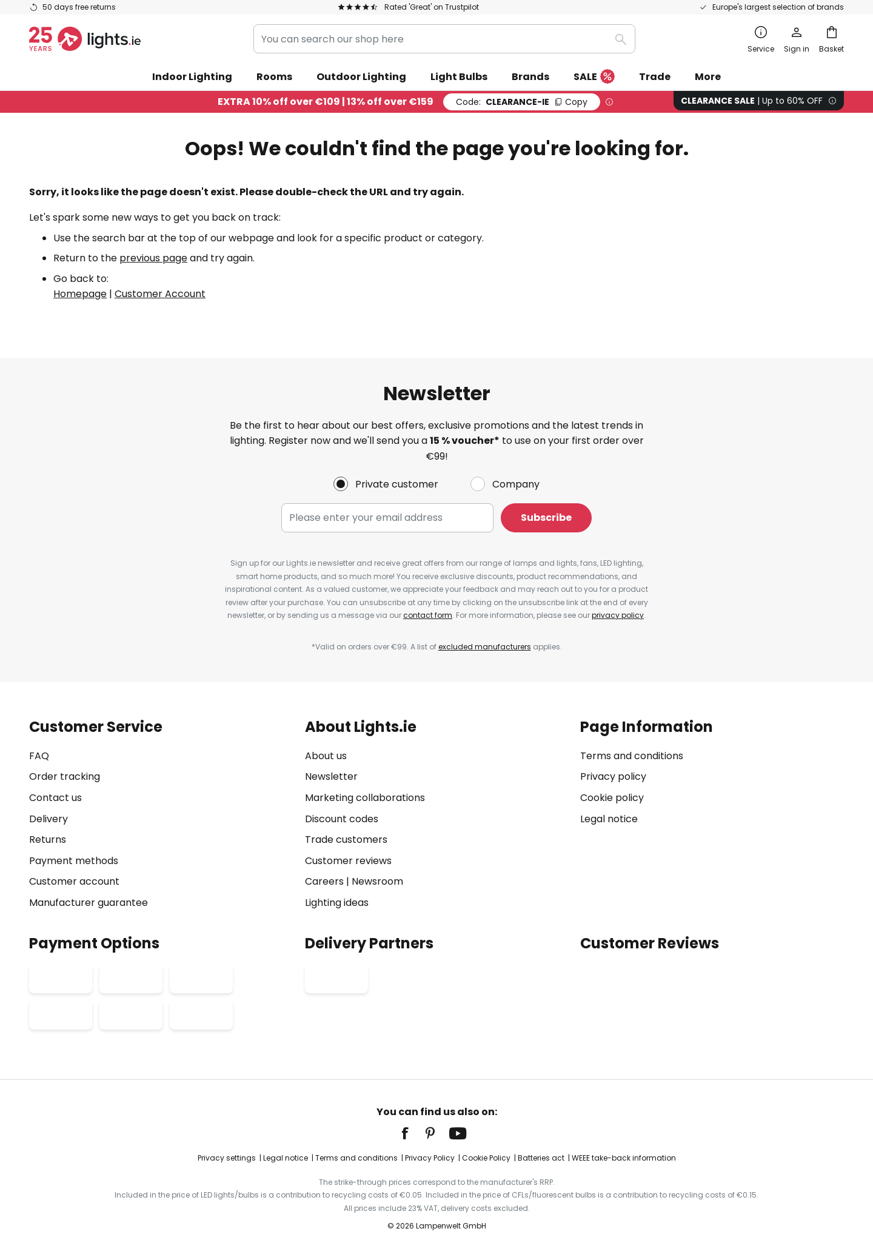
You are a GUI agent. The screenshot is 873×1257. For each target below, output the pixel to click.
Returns (47, 839)
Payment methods (73, 861)
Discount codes (341, 819)
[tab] (161, 815)
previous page (153, 258)
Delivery (48, 819)
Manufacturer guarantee (88, 903)
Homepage (80, 294)
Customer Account (160, 294)
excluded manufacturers (484, 647)
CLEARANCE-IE (521, 102)
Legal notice (609, 819)
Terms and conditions (631, 756)
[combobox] (444, 39)
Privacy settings (227, 1158)
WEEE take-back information (624, 1158)
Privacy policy (613, 776)
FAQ (39, 756)
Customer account (74, 881)
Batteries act (541, 1158)
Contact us (55, 798)
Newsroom (377, 881)
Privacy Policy (430, 1158)
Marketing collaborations (365, 798)
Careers (324, 881)
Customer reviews (348, 861)
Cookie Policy (486, 1158)
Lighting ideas (337, 903)
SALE (594, 77)
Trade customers (346, 839)
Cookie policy (612, 798)
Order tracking (64, 776)
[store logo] (85, 39)
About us (326, 756)
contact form (427, 615)
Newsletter (331, 776)
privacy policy (618, 615)
